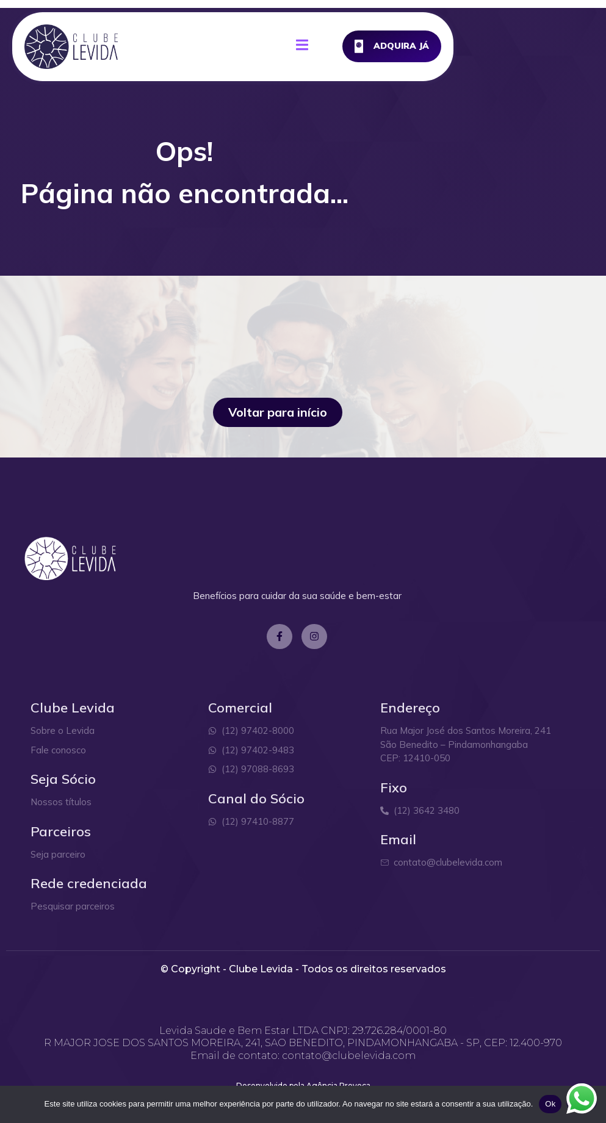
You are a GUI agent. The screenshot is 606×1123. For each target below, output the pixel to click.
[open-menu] (401, 47)
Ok (550, 1103)
